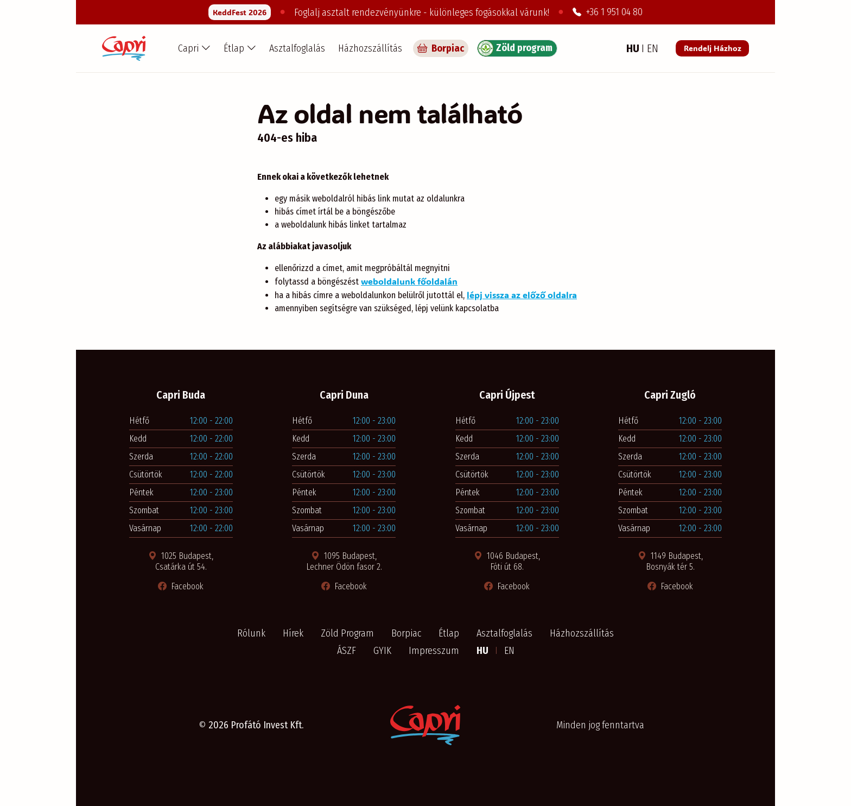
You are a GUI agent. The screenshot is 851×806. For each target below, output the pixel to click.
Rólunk (251, 633)
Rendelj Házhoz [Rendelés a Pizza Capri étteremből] (712, 48)
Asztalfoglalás (297, 48)
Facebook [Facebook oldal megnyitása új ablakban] (181, 586)
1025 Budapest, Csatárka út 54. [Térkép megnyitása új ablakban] (180, 561)
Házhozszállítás (370, 48)
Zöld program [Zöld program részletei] (515, 48)
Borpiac (406, 633)
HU (484, 651)
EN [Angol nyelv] (652, 48)
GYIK (382, 651)
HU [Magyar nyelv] (634, 48)
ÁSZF (346, 651)
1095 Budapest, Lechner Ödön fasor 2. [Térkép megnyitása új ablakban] (344, 561)
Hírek (293, 633)
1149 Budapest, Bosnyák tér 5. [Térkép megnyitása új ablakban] (670, 561)
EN (509, 651)
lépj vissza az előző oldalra (522, 294)
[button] (194, 48)
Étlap (449, 633)
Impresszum (434, 651)
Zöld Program (347, 633)
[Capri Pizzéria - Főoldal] (123, 48)
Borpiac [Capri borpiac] (440, 48)
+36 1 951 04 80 (608, 12)
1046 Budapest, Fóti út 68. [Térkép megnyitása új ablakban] (507, 561)
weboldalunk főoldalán (409, 281)
